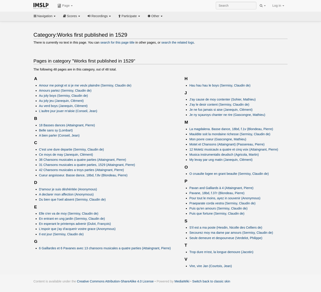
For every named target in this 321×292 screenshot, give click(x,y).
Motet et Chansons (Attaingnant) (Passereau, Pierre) (226, 144)
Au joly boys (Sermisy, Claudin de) (63, 95)
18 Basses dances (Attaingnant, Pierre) (67, 125)
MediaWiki (182, 281)
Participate (129, 16)
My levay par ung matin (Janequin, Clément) (220, 159)
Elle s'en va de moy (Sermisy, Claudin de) (68, 213)
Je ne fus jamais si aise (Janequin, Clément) (220, 109)
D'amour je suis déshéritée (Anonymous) (68, 189)
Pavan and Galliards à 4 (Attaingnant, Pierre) (221, 188)
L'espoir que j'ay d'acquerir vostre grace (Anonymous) (77, 229)
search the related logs (177, 42)
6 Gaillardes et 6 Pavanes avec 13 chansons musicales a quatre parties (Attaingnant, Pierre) (105, 248)
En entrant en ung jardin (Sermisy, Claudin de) (72, 218)
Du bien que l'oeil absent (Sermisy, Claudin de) (72, 199)
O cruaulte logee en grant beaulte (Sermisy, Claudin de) (229, 173)
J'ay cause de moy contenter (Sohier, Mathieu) (222, 99)
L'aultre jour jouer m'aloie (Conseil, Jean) (68, 111)
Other (155, 16)
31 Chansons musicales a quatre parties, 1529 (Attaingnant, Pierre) (87, 165)
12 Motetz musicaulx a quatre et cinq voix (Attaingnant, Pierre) (233, 149)
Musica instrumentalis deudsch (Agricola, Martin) (224, 154)
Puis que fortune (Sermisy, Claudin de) (216, 213)
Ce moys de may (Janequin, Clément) (66, 154)
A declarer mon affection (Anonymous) (66, 194)
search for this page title (117, 42)
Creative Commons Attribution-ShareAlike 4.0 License (115, 281)
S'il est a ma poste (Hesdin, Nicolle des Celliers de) (225, 227)
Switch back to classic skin (211, 281)
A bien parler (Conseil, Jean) (59, 135)
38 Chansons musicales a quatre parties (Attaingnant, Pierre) (82, 159)
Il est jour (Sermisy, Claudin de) (61, 234)
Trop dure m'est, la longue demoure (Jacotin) (221, 252)
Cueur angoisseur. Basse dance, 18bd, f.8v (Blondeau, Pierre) (83, 175)
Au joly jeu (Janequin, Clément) (61, 101)
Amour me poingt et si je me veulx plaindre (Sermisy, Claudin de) (85, 85)
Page (65, 6)
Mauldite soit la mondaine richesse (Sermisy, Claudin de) (229, 134)
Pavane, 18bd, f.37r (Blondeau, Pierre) (216, 193)
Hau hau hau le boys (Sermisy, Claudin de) (219, 85)
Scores (71, 16)
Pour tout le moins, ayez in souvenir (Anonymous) (224, 198)
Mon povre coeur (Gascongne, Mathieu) (217, 139)
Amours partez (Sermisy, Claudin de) (65, 90)
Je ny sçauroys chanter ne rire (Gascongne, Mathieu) (227, 115)
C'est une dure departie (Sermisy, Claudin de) (71, 149)
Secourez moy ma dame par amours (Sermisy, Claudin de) (231, 232)
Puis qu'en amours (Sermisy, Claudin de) (218, 208)
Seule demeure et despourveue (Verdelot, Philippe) (225, 238)
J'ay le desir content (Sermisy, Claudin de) (219, 104)
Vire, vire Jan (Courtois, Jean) (210, 266)
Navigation (45, 16)
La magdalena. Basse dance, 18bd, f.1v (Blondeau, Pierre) (231, 129)
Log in (278, 5)
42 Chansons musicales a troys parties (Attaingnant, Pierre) (81, 170)
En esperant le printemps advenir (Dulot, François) (75, 224)
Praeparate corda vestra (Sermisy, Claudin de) (222, 203)
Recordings (99, 16)
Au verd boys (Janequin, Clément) (63, 106)
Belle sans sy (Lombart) (56, 130)
